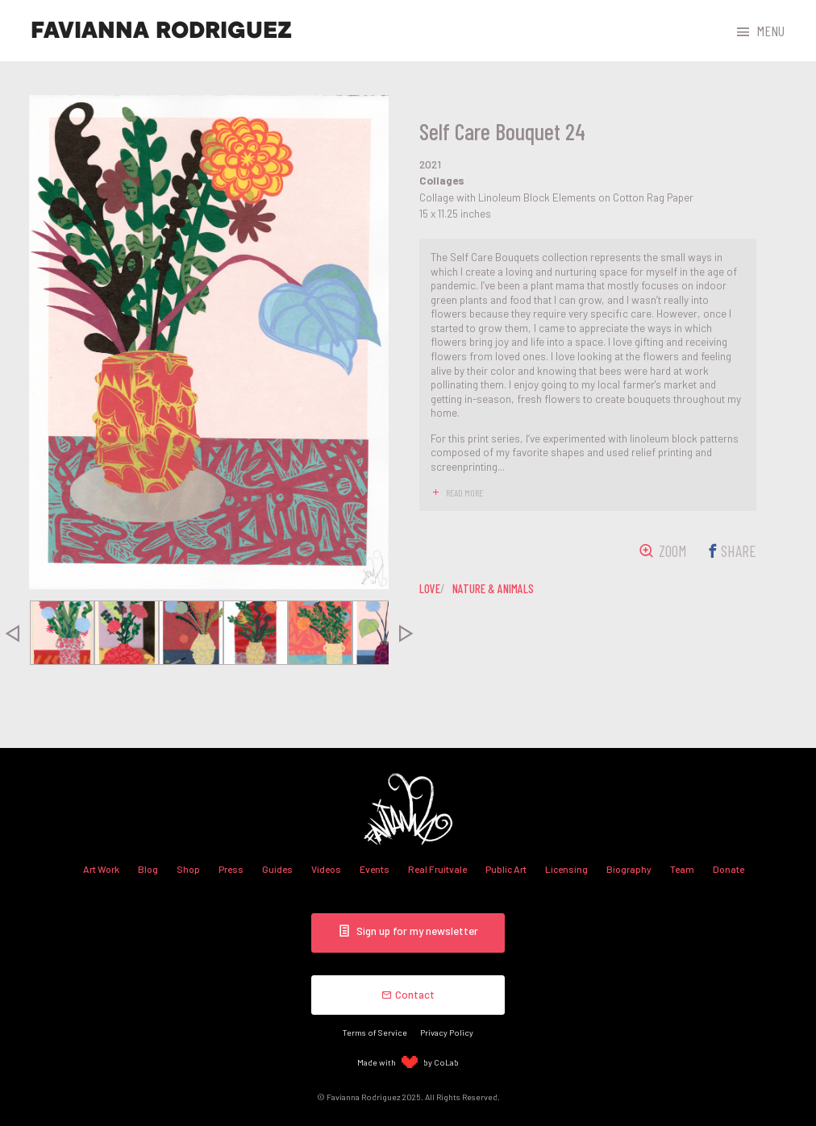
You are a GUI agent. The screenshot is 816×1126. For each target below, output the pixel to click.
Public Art (506, 869)
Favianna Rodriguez (161, 31)
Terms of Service (375, 1032)
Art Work (101, 869)
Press (231, 869)
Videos (326, 869)
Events (374, 869)
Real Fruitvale (437, 869)
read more (464, 492)
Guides (277, 869)
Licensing (566, 869)
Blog (148, 869)
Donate (728, 869)
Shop (188, 869)
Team (682, 869)
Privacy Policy (446, 1032)
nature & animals (493, 588)
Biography (629, 869)
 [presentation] (406, 632)
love (429, 588)
